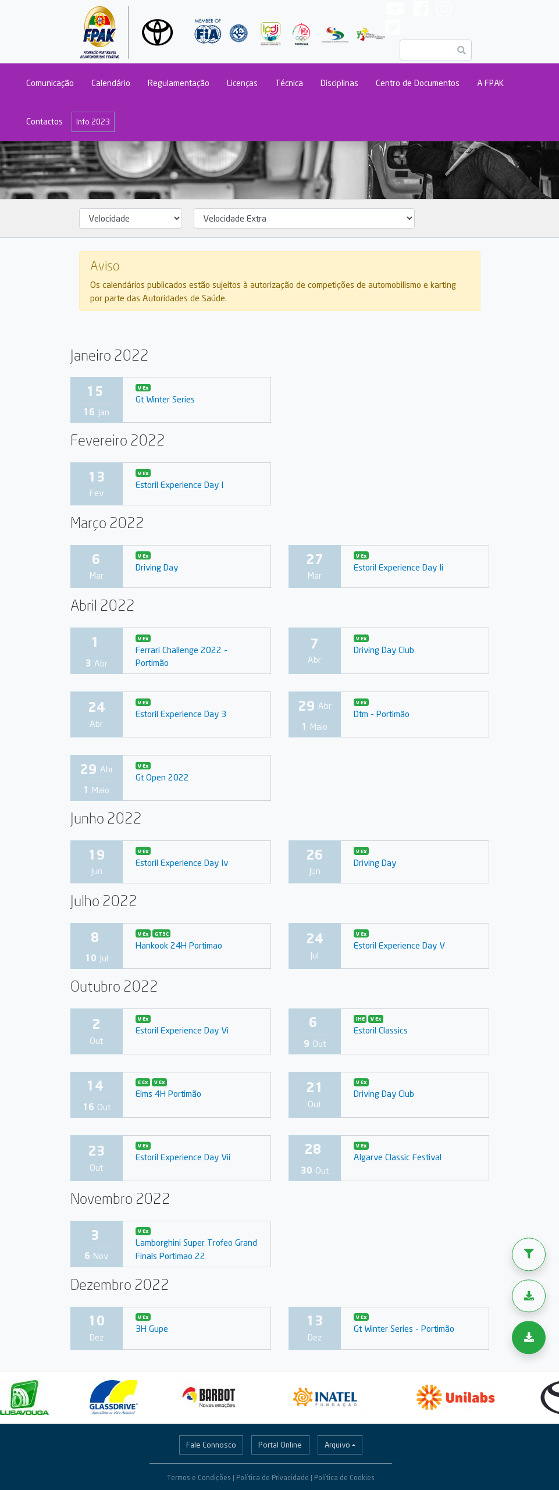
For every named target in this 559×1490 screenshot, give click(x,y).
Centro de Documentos (418, 83)
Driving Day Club (384, 649)
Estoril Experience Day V (399, 945)
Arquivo (337, 1444)
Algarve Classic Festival (397, 1157)
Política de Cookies (344, 1477)
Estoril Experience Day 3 (181, 713)
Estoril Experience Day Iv (182, 862)
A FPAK (490, 83)
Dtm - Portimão (382, 713)
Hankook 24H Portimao (179, 945)
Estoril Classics (381, 1030)
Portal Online (280, 1444)
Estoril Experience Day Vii (183, 1157)
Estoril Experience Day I (179, 484)
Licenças (242, 83)
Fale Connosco (211, 1444)
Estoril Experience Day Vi (182, 1030)
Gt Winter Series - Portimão (404, 1328)
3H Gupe (152, 1328)
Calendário (110, 83)
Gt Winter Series (165, 399)
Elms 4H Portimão (168, 1093)
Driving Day (157, 567)
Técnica (289, 83)
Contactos (44, 121)
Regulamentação (178, 83)
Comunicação (50, 83)
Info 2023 (93, 121)
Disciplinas (339, 83)
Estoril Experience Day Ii (398, 567)
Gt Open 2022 (162, 777)
